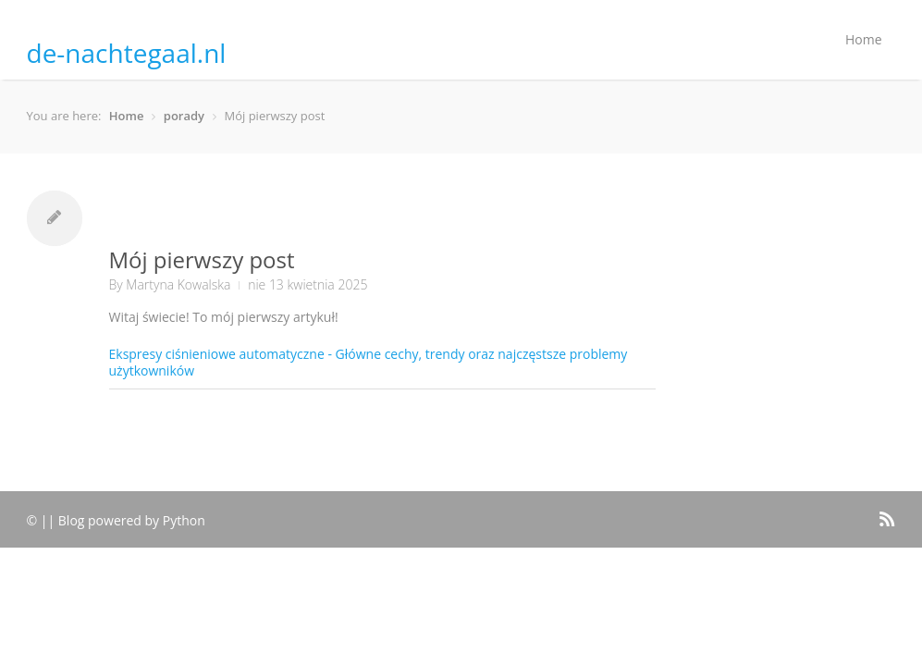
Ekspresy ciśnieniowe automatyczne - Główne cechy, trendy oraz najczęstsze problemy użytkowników (368, 362)
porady (184, 115)
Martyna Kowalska (178, 284)
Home (863, 39)
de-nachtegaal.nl (127, 52)
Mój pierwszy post (202, 259)
